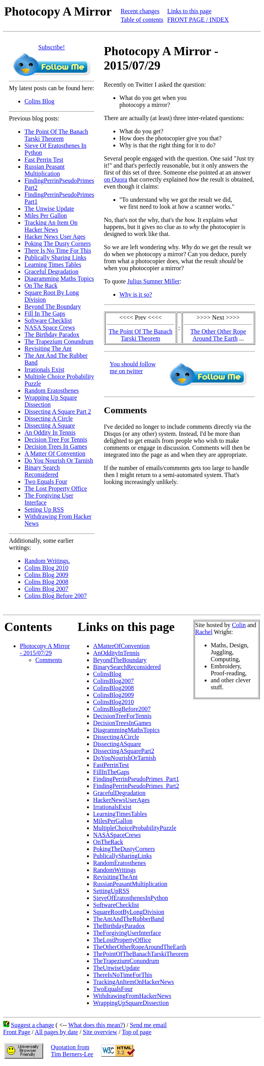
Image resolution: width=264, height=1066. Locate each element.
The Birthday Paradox (51, 334)
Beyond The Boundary (52, 306)
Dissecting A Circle (48, 418)
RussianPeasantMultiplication (130, 884)
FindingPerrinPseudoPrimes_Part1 (136, 779)
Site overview (100, 1032)
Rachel (203, 632)
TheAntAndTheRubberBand (128, 919)
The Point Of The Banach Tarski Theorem (56, 135)
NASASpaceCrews (117, 835)
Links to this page (189, 11)
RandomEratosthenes (119, 863)
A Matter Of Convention (54, 453)
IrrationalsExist (112, 807)
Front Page (16, 1032)
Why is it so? (136, 294)
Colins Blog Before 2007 (55, 595)
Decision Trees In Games (55, 446)
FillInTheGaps (111, 772)
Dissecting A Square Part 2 (57, 411)
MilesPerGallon (112, 821)
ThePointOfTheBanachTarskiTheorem (141, 954)
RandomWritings (114, 870)
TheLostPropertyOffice (122, 940)
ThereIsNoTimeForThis (122, 975)
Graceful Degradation (51, 271)
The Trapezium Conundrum (59, 341)
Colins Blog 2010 (46, 567)
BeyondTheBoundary (120, 660)
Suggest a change (32, 1025)
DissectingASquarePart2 (123, 751)
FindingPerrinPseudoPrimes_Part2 (136, 786)
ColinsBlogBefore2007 (122, 709)
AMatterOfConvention (121, 646)
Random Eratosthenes (51, 390)
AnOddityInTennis (116, 653)
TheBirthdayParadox (119, 926)
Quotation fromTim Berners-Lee (72, 1050)
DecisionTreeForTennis (122, 716)
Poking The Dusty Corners (57, 243)
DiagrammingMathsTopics (126, 730)
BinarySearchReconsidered (127, 667)
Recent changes (140, 11)
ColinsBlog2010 (113, 702)
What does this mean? (95, 1025)
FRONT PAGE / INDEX (198, 19)
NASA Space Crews (49, 327)
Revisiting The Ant (47, 348)
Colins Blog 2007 (46, 588)
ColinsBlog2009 (113, 695)
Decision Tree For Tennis (55, 439)
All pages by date (56, 1032)
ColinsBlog (107, 674)
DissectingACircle (116, 737)
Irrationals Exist (44, 369)
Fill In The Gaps (44, 313)
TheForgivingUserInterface (127, 933)
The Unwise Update (49, 208)
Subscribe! (51, 47)
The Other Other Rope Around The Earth (218, 335)
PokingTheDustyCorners (124, 849)
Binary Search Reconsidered (42, 471)
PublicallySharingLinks (122, 856)
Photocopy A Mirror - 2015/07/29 (45, 649)
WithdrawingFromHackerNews (132, 996)
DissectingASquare (117, 744)
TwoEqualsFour (113, 989)
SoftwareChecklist (116, 905)
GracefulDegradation (119, 793)
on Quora (115, 179)
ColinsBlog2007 (113, 681)
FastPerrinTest (111, 765)
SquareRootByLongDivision (128, 912)
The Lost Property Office (55, 488)
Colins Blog (39, 101)
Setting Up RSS (44, 509)
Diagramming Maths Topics (59, 278)
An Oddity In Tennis (49, 432)
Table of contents (142, 19)
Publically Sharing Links (55, 257)
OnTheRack (108, 842)
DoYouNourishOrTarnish (124, 758)
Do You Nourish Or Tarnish (58, 460)
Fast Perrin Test (43, 159)
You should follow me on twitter (133, 367)
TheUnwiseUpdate (116, 968)
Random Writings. (47, 560)
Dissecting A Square (49, 425)
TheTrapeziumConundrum (126, 961)
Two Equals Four (45, 481)
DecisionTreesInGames (122, 723)
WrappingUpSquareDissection (131, 1003)
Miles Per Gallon (45, 215)
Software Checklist (48, 320)
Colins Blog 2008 (46, 581)
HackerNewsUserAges (121, 800)
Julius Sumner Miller (153, 281)
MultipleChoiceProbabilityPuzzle (134, 828)
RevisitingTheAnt (115, 877)
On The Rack (40, 285)
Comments (48, 660)
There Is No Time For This (57, 250)
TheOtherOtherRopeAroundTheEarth (139, 947)
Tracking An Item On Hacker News (51, 226)
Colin (239, 625)
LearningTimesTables (120, 814)
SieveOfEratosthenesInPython (130, 898)
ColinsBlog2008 (113, 688)
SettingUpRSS (111, 891)
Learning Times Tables (52, 264)
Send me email (148, 1025)
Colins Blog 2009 (46, 574)
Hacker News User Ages (54, 236)
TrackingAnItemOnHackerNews (133, 982)
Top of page (136, 1032)
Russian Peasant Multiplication (44, 170)
